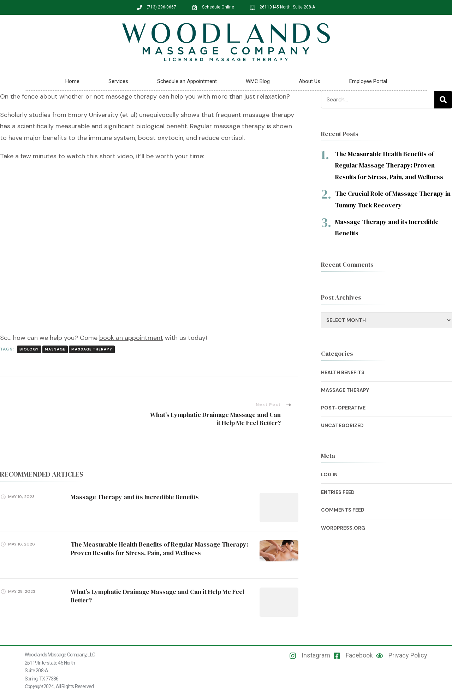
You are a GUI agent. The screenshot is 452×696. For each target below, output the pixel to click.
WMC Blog (258, 81)
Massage (55, 349)
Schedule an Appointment (187, 81)
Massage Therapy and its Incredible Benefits (135, 496)
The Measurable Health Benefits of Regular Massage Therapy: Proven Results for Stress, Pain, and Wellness (159, 548)
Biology (29, 349)
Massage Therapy (91, 349)
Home (72, 81)
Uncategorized (342, 425)
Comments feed (342, 510)
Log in (329, 474)
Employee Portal (368, 81)
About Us (309, 81)
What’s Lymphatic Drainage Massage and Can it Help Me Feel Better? (157, 595)
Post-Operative (343, 408)
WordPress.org (343, 528)
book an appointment (131, 338)
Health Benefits (342, 372)
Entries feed (338, 492)
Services (118, 81)
